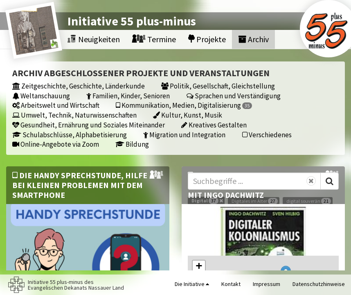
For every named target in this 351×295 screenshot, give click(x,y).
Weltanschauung (41, 95)
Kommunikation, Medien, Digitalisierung (184, 105)
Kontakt (231, 284)
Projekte (207, 39)
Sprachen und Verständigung (234, 95)
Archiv (253, 39)
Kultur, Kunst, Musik (187, 115)
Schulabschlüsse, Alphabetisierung (69, 134)
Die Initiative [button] (192, 284)
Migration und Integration (184, 134)
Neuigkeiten (94, 39)
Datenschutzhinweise (318, 284)
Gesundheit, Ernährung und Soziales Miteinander (88, 124)
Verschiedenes (267, 134)
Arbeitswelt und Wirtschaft (55, 105)
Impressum (266, 284)
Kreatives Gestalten (214, 124)
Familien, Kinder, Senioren (128, 95)
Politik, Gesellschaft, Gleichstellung (218, 86)
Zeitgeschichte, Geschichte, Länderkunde (78, 86)
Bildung (132, 144)
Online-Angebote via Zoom (55, 144)
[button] (199, 267)
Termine (154, 39)
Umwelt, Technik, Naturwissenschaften (74, 115)
